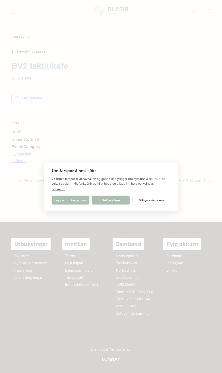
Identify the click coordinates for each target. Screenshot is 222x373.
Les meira (58, 189)
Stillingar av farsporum (151, 200)
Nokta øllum (111, 200)
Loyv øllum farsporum (70, 200)
